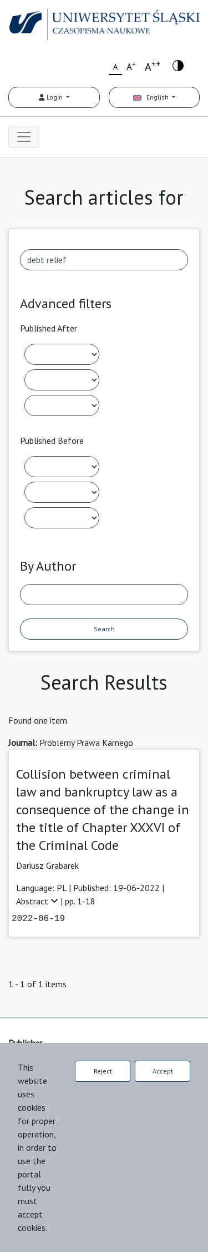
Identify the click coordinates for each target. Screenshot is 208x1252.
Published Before (52, 440)
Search (104, 629)
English (151, 97)
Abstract (38, 901)
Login (51, 97)
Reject (103, 1071)
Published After (48, 328)
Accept (163, 1071)
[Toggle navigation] (23, 137)
